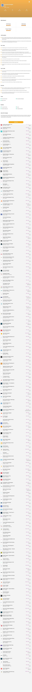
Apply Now (16, 122)
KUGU (5, 5)
